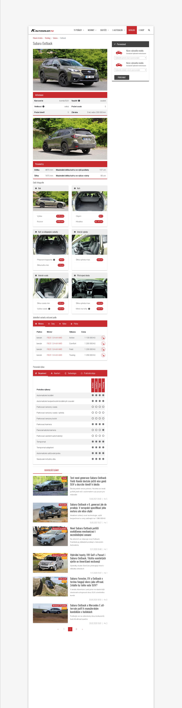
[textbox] (130, 58)
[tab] (39, 323)
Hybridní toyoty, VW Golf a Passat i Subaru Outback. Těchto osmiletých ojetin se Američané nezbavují (88, 558)
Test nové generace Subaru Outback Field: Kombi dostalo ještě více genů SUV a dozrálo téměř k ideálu (88, 481)
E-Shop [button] (141, 30)
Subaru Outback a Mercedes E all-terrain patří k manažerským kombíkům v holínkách (87, 608)
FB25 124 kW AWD (54, 338)
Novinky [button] (92, 30)
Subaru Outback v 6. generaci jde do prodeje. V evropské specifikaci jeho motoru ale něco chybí (88, 507)
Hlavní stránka (38, 38)
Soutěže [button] (104, 30)
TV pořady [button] (79, 30)
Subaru (55, 38)
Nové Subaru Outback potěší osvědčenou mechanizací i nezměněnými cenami (84, 531)
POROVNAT (121, 77)
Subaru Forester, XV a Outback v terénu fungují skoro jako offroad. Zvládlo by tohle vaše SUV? (87, 581)
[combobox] (130, 57)
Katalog (47, 38)
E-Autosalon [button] (119, 30)
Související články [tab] (51, 470)
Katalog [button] (132, 30)
